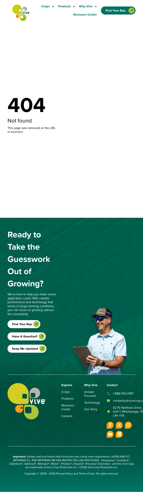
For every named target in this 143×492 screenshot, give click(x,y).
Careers (66, 416)
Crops (46, 6)
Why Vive (86, 6)
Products (64, 6)
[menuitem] (48, 6)
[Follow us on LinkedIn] (119, 434)
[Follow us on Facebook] (110, 425)
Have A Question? (24, 336)
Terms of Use (86, 473)
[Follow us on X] (119, 425)
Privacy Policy (64, 473)
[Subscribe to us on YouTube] (110, 434)
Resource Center (85, 14)
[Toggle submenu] (52, 6)
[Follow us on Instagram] (128, 425)
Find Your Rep (22, 324)
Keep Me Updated (25, 348)
